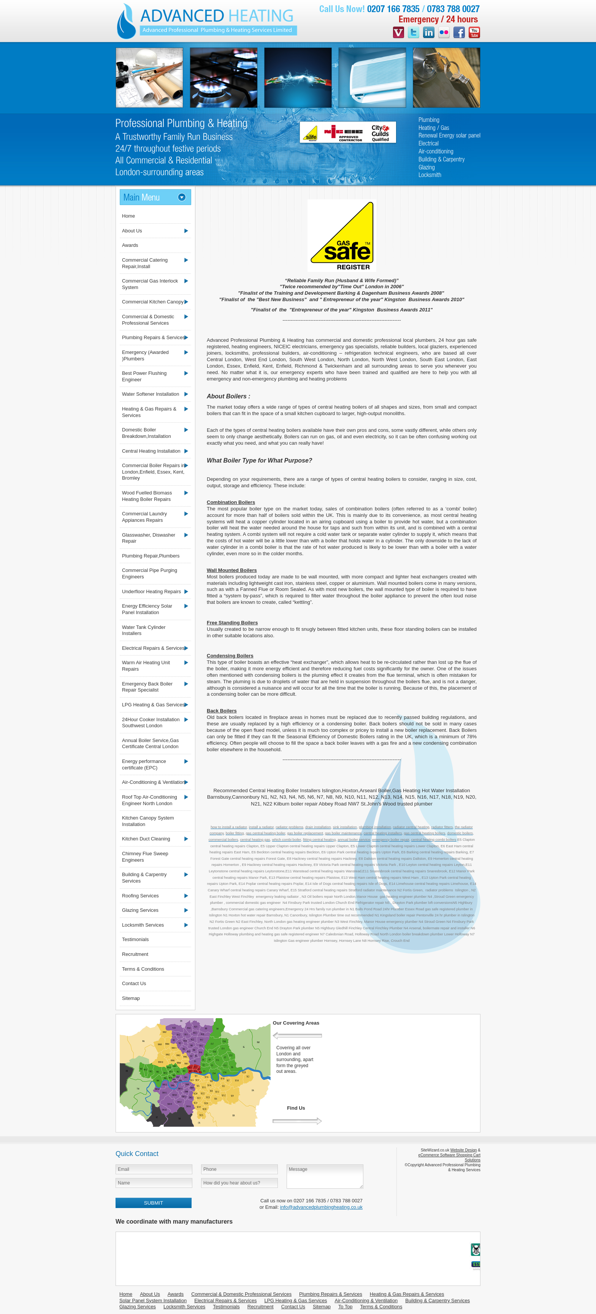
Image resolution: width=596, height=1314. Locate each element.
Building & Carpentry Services (144, 878)
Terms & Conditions (143, 969)
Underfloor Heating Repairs (151, 591)
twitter (413, 33)
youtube (474, 33)
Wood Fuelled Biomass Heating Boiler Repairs (147, 496)
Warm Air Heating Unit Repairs (146, 666)
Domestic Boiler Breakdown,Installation (146, 433)
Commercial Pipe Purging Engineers (149, 573)
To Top (345, 1306)
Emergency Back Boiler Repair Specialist (147, 687)
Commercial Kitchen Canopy (153, 302)
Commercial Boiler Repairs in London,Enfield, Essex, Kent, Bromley (153, 472)
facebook (459, 33)
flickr (444, 33)
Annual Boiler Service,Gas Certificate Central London (150, 744)
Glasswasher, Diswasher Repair (148, 538)
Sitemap (131, 998)
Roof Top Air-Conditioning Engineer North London (149, 800)
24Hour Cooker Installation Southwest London (151, 723)
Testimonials (135, 939)
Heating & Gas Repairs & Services (149, 412)
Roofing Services (140, 896)
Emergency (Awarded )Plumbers (145, 355)
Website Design (463, 1150)
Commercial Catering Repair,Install (145, 263)
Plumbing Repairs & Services (153, 337)
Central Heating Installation (151, 451)
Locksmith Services (143, 925)
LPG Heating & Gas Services (153, 705)
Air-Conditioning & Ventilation (153, 782)
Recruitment (135, 954)
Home (128, 216)
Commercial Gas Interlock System (150, 284)
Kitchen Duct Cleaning (146, 839)
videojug (398, 33)
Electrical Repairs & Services (153, 648)
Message (325, 1176)
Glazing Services (140, 910)
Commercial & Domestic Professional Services (148, 320)
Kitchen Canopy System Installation (148, 821)
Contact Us (134, 983)
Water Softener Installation (150, 394)
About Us (132, 231)
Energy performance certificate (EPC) (144, 764)
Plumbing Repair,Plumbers (151, 556)
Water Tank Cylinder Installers (144, 630)
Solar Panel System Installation (153, 1300)
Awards (130, 245)
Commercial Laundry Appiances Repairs (144, 517)
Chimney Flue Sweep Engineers (145, 857)
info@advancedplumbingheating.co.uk (321, 1207)
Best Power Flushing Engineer (144, 376)
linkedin (428, 33)
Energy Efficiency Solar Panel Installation (147, 609)
